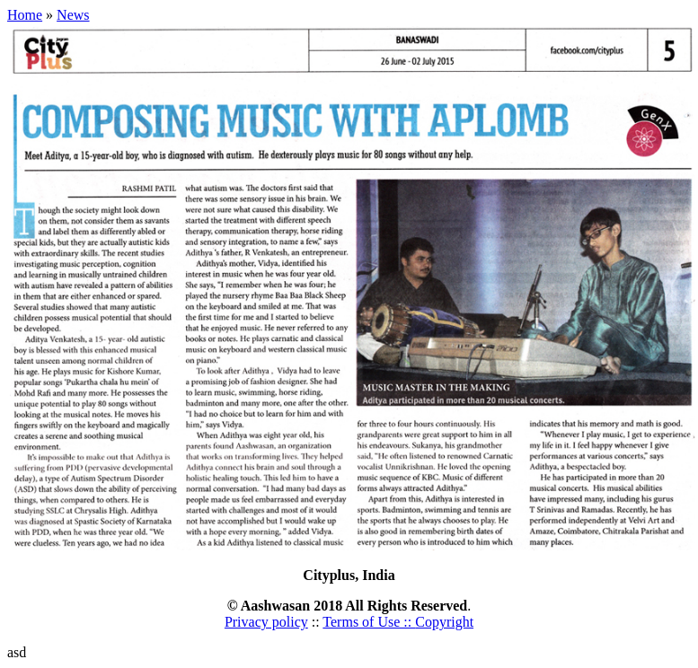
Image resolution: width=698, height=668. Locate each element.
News (73, 14)
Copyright (444, 621)
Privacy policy (266, 621)
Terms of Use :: (368, 621)
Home (24, 14)
